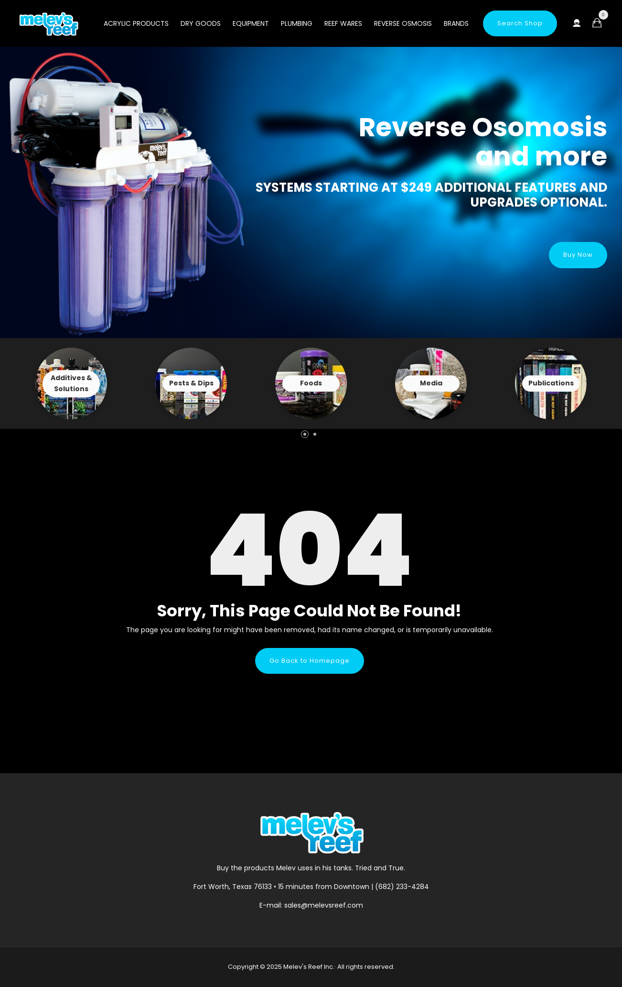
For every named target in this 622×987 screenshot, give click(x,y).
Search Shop (520, 23)
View (71, 383)
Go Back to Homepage (309, 660)
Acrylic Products (136, 23)
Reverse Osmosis (403, 23)
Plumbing (296, 23)
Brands (456, 23)
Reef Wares (343, 23)
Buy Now (578, 254)
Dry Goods (201, 23)
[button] (305, 434)
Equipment (251, 23)
